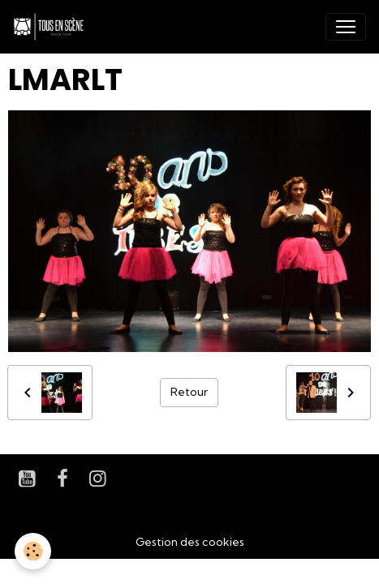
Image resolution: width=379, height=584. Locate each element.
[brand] (52, 27)
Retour (189, 391)
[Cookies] (33, 551)
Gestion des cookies (190, 542)
